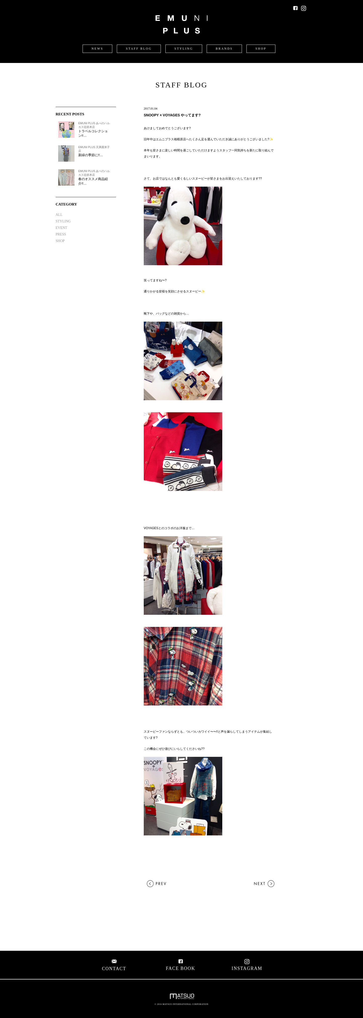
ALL (59, 215)
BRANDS (224, 48)
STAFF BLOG (139, 48)
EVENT (61, 228)
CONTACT (114, 966)
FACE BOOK (180, 966)
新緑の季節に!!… (90, 155)
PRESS (61, 234)
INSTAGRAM (247, 966)
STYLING (183, 48)
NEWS (97, 48)
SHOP (261, 48)
